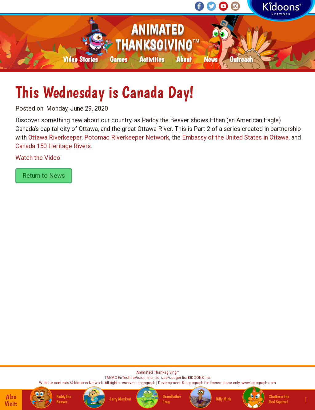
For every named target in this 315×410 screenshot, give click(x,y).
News (210, 59)
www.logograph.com (258, 383)
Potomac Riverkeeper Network (126, 137)
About (184, 59)
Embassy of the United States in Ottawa (235, 137)
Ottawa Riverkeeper (55, 137)
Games (118, 59)
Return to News (43, 175)
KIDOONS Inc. (199, 377)
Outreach (241, 59)
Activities (151, 59)
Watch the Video (37, 157)
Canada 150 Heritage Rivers (53, 146)
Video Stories (80, 59)
